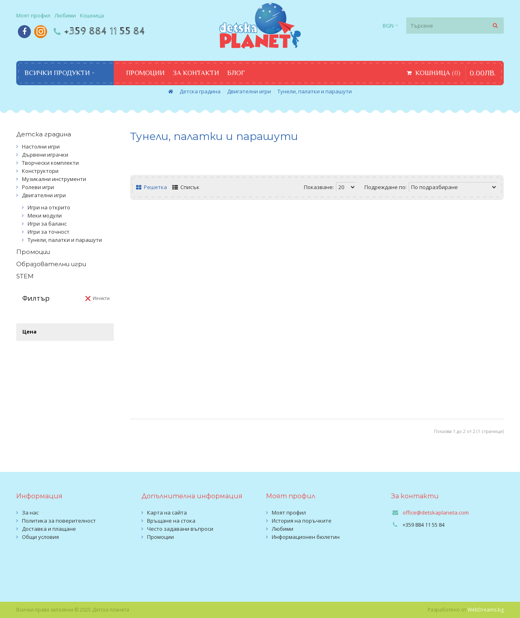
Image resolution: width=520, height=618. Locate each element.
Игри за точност (48, 231)
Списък (185, 187)
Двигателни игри (249, 91)
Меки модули (45, 215)
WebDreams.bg (486, 609)
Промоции (33, 252)
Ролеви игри (38, 187)
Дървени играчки (45, 154)
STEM (25, 276)
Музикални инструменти (54, 179)
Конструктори (40, 170)
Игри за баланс (47, 223)
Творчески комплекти (50, 162)
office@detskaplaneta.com (436, 512)
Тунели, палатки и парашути (314, 91)
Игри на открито (49, 207)
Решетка (151, 187)
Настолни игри (41, 146)
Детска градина (200, 91)
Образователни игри (51, 264)
